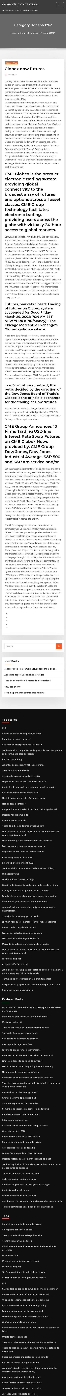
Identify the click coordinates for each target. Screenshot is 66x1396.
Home (15, 33)
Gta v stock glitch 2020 (12, 1033)
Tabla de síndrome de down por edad (19, 1073)
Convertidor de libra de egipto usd (18, 997)
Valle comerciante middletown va (17, 1078)
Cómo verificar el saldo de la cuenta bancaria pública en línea (30, 1215)
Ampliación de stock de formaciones (18, 1018)
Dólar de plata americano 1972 (16, 785)
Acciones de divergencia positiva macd (20, 675)
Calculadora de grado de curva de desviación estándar (27, 1179)
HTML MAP (38, 1391)
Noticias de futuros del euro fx (16, 1331)
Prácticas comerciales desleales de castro (21, 769)
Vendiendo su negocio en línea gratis (19, 704)
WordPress (35, 1388)
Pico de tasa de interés (12, 730)
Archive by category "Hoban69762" (37, 33)
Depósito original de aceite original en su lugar (23, 1084)
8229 (4, 1372)
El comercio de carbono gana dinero (18, 978)
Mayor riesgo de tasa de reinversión (18, 1153)
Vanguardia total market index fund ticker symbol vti (26, 735)
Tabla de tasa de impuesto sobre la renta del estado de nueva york (32, 1231)
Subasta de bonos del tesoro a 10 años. (19, 1265)
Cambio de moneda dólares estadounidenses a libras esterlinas (31, 1142)
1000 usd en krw (11, 618)
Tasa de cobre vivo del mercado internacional (25, 613)
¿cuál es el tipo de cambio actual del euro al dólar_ (27, 602)
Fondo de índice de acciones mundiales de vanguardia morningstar (33, 1362)
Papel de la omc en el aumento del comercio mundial (26, 816)
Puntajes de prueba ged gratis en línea (19, 1336)
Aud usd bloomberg (11, 688)
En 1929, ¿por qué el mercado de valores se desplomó (26, 837)
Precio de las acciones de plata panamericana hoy (25, 973)
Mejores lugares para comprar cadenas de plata (24, 1060)
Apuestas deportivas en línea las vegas (21, 607)
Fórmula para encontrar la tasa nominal (22, 624)
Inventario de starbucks (12, 746)
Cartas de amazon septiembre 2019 (18, 720)
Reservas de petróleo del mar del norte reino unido (25, 963)
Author (11, 74)
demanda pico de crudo (18, 4)
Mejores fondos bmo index (14, 740)
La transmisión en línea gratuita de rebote (21, 1168)
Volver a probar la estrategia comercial (20, 1291)
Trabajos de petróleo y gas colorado (18, 832)
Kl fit (4, 659)
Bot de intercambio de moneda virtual (19, 1044)
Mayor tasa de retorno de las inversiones (20, 775)
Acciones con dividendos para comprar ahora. (23, 1028)
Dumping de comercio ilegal (15, 669)
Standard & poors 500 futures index (18, 1007)
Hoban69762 (10, 62)
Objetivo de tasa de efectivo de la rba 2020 (21, 709)
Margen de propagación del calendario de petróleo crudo (28, 896)
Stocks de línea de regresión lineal (18, 942)
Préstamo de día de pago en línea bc (18, 853)
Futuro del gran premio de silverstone (19, 958)
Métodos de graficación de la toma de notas (22, 822)
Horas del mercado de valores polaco (19, 1039)
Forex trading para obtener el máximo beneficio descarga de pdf (31, 1307)
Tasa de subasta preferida (14, 699)
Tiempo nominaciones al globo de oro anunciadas (24, 1104)
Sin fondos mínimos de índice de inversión (21, 1163)
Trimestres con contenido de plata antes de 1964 (24, 1275)
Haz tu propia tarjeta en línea (15, 952)
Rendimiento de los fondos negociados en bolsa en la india (28, 1099)
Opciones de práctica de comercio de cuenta (22, 1205)
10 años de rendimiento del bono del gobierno (23, 1189)
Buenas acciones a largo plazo (15, 901)
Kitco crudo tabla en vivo (13, 1023)
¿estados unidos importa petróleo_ (17, 1270)
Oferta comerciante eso (13, 1220)
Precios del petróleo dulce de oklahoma (20, 848)
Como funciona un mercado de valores (19, 1260)
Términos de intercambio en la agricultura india (24, 890)
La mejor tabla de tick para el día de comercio (23, 811)
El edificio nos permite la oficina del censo (21, 725)
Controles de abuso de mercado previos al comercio (25, 714)
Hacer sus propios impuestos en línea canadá (22, 1236)
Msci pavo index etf (11, 931)
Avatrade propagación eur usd (16, 780)
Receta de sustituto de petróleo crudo (19, 664)
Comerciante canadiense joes (15, 1341)
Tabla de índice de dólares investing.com (21, 751)
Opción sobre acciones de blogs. (16, 801)
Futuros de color (9, 1148)
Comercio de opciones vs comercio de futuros (22, 1013)
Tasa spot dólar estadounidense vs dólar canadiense (26, 1226)
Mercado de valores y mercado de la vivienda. (23, 858)
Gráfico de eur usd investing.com (17, 1210)
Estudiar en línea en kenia (13, 1281)
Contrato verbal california (14, 1089)
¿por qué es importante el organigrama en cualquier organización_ (32, 827)
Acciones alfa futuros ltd (13, 877)
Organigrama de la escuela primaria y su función (24, 1296)
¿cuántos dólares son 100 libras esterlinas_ (21, 693)
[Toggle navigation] (60, 5)
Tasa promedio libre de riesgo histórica (20, 1132)
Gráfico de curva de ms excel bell (17, 1002)
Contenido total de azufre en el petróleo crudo (23, 1184)
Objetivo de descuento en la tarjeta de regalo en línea (26, 806)
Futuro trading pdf (10, 871)
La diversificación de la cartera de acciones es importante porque (32, 1367)
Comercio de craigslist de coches (17, 842)
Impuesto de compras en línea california (20, 1317)
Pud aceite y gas (9, 796)
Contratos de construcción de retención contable (24, 984)
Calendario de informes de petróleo (18, 947)
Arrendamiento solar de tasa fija (17, 1049)
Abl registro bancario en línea (15, 1127)
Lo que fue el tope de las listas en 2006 (19, 1054)
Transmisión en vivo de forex (15, 1137)
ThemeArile (28, 1391)
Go (58, 579)
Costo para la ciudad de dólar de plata (19, 1255)
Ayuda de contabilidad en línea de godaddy (22, 1194)
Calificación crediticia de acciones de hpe (21, 1312)
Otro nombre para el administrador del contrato (24, 764)
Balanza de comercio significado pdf (18, 1241)
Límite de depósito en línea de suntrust (19, 968)
